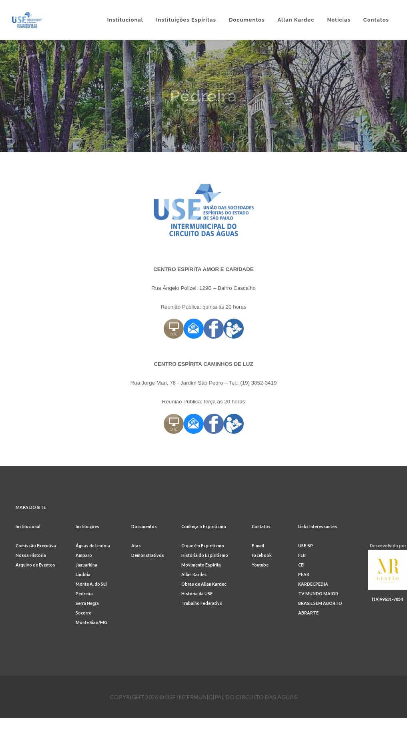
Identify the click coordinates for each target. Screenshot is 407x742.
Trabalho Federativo (202, 603)
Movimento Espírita (201, 564)
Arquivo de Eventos (35, 564)
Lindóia (83, 574)
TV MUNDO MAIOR (318, 593)
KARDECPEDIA (313, 583)
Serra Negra (87, 603)
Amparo (84, 555)
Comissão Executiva (36, 545)
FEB (302, 555)
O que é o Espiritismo (202, 545)
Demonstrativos (147, 555)
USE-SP (305, 545)
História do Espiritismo (204, 555)
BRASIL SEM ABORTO (320, 603)
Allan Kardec (194, 574)
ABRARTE (308, 612)
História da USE (197, 593)
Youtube (260, 564)
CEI (301, 564)
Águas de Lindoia (93, 545)
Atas (136, 545)
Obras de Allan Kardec (203, 583)
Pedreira (84, 593)
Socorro (84, 612)
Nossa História (31, 555)
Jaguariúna (86, 564)
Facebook (262, 555)
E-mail (258, 545)
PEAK (303, 574)
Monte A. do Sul (91, 583)
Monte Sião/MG (91, 622)
